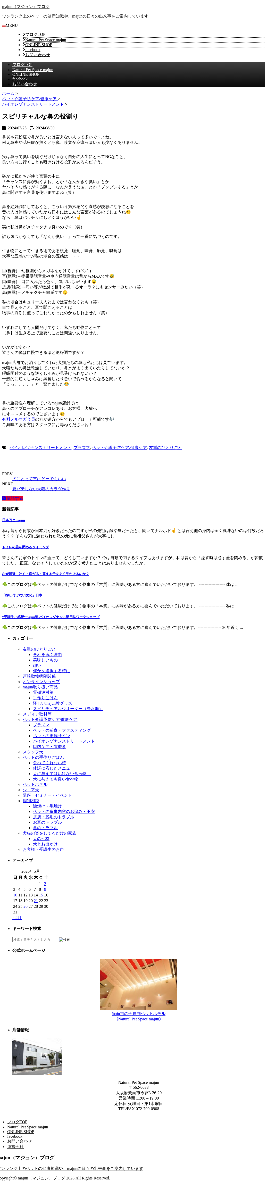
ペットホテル (35, 784)
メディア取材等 (37, 714)
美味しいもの (45, 660)
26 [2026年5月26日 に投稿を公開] (25, 906)
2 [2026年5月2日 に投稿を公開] (45, 883)
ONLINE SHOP (38, 45)
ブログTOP (35, 34)
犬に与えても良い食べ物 (55, 779)
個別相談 (31, 801)
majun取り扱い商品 (40, 687)
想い (37, 665)
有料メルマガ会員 (18, 419)
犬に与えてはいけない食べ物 (62, 773)
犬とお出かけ (45, 844)
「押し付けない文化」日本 (22, 595)
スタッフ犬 (33, 752)
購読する (12, 498)
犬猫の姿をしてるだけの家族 (49, 833)
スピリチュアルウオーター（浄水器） (68, 708)
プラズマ (81, 447)
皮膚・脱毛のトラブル (53, 817)
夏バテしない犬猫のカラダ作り (41, 489)
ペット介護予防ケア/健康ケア (119, 447)
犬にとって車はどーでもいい (39, 479)
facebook (32, 49)
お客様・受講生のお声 (43, 849)
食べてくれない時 (49, 763)
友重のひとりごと (165, 447)
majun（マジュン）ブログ (25, 6)
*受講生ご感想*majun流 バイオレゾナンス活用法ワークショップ (50, 617)
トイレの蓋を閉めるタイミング (25, 547)
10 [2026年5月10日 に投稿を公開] (15, 895)
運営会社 (15, 1146)
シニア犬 (31, 790)
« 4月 (17, 918)
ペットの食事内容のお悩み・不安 (64, 811)
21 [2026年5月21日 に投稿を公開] (36, 901)
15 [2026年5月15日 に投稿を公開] (41, 895)
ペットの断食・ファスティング (62, 730)
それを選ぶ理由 (47, 654)
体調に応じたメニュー (53, 768)
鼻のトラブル (45, 828)
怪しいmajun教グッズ (52, 703)
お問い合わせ (37, 55)
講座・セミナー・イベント (47, 795)
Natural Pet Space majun (45, 40)
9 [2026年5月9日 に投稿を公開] (45, 889)
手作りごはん (45, 698)
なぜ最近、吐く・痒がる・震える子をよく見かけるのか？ (45, 574)
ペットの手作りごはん (43, 757)
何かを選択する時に (51, 671)
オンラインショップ (41, 681)
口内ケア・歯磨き (49, 746)
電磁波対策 (43, 692)
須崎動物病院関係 (39, 676)
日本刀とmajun (13, 520)
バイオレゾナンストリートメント (40, 447)
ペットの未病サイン (51, 736)
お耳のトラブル (47, 822)
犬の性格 (41, 838)
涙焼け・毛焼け (47, 806)
